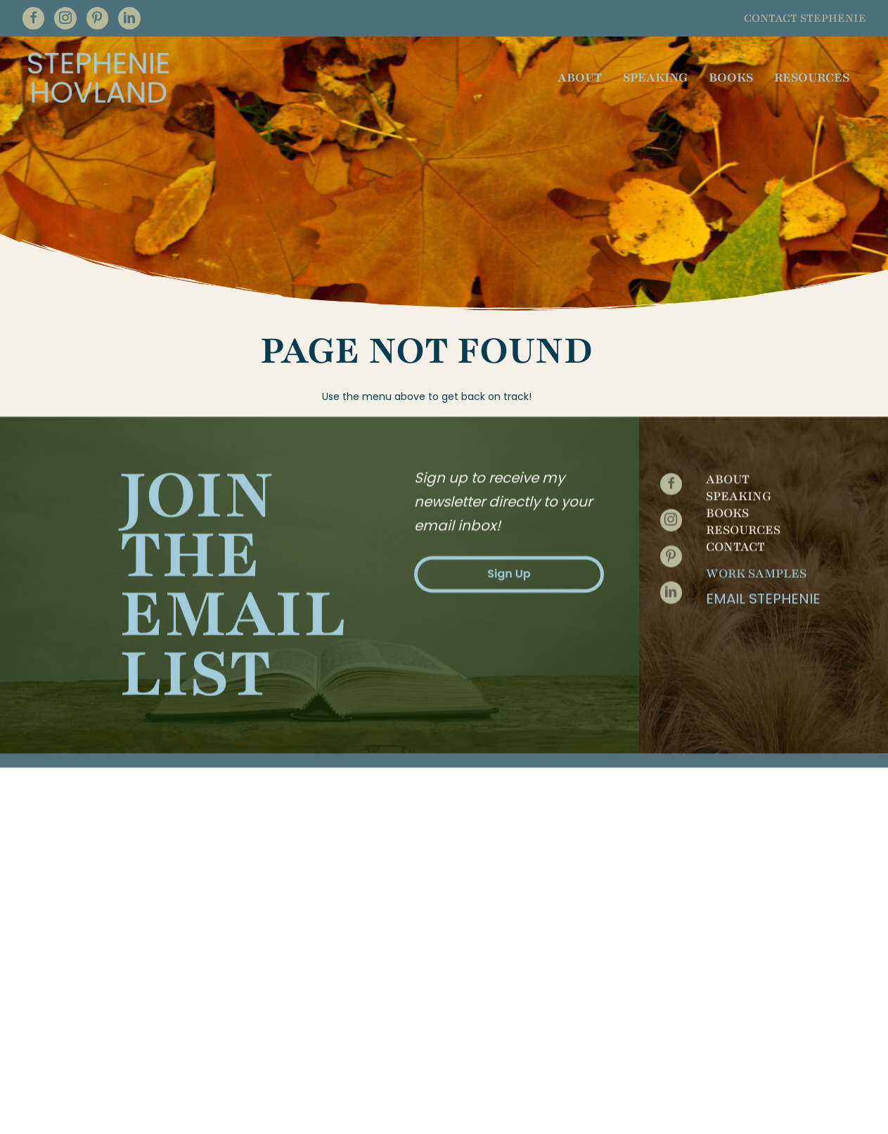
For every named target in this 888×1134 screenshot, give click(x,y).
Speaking (738, 381)
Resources (743, 415)
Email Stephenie (763, 484)
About (727, 364)
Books (727, 398)
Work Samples (756, 459)
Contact (735, 432)
